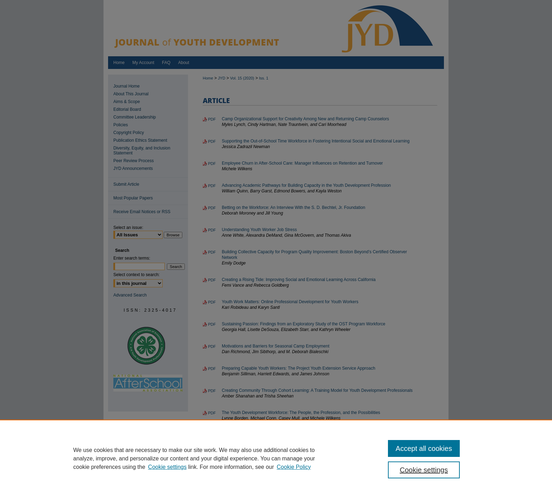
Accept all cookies (424, 448)
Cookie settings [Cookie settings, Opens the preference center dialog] (424, 470)
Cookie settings (167, 467)
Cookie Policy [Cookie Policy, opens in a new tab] (294, 467)
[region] (276, 458)
